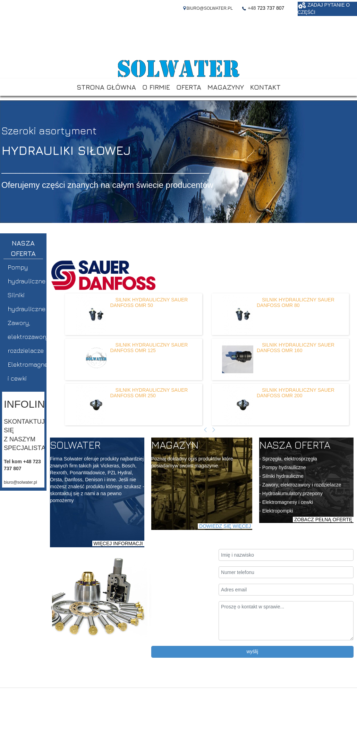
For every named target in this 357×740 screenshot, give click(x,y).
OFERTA (188, 87)
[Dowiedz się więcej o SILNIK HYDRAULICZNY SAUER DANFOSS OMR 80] (237, 314)
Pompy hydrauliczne (26, 274)
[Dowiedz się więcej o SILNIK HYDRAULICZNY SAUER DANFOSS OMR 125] (91, 359)
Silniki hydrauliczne (26, 302)
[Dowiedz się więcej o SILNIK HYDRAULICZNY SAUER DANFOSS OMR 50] (91, 314)
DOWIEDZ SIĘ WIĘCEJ (225, 526)
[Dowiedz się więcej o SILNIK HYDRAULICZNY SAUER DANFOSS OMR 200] (237, 404)
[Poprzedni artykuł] (205, 430)
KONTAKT (265, 87)
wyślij (252, 651)
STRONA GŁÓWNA (106, 87)
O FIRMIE (156, 87)
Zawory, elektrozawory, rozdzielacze (26, 336)
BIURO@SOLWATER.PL (210, 8)
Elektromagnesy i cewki (26, 371)
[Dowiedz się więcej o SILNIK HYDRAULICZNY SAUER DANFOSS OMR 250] (91, 404)
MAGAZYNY (225, 87)
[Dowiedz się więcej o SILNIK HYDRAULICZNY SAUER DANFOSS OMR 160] (237, 359)
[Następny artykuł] (213, 430)
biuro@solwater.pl (20, 482)
